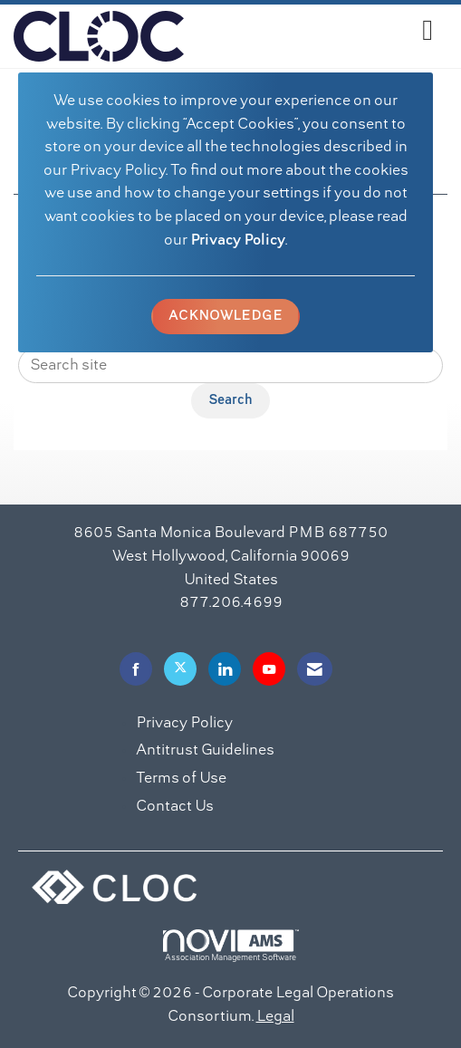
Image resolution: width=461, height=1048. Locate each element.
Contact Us (175, 807)
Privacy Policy (237, 241)
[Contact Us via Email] (314, 669)
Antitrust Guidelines (205, 751)
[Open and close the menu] (313, 33)
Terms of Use (181, 779)
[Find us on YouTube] (269, 669)
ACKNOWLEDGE (225, 316)
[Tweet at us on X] (180, 669)
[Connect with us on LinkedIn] (224, 669)
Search (230, 400)
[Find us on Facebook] (136, 669)
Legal (275, 1017)
